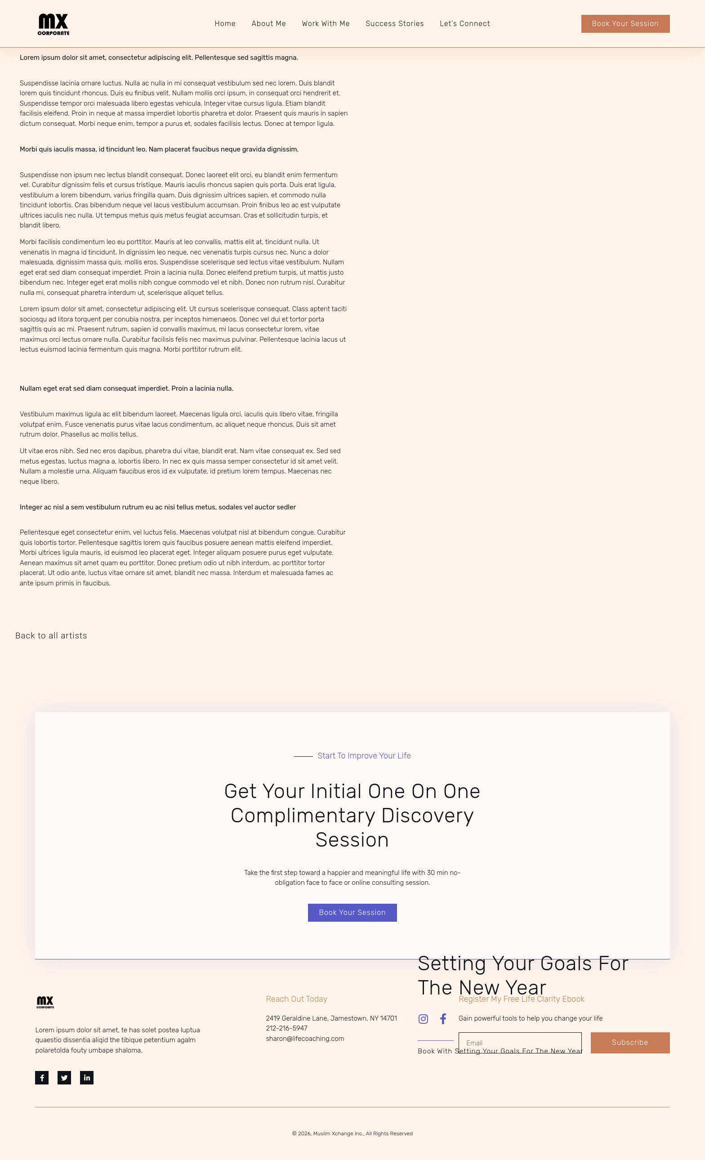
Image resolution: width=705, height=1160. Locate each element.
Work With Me (326, 23)
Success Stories (395, 23)
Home (225, 23)
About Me (268, 23)
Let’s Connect (465, 23)
